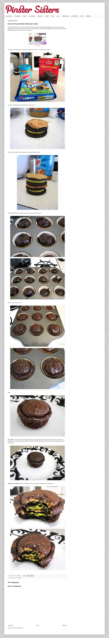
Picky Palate (37, 45)
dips (52, 16)
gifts (82, 16)
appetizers (9, 16)
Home (37, 625)
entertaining (65, 16)
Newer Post (10, 625)
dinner (47, 16)
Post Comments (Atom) (18, 627)
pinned (32, 28)
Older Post (65, 625)
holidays (88, 16)
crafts (24, 16)
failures (18, 577)
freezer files (74, 16)
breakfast (17, 16)
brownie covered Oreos (45, 441)
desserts (40, 16)
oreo (21, 577)
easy (58, 16)
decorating (32, 16)
